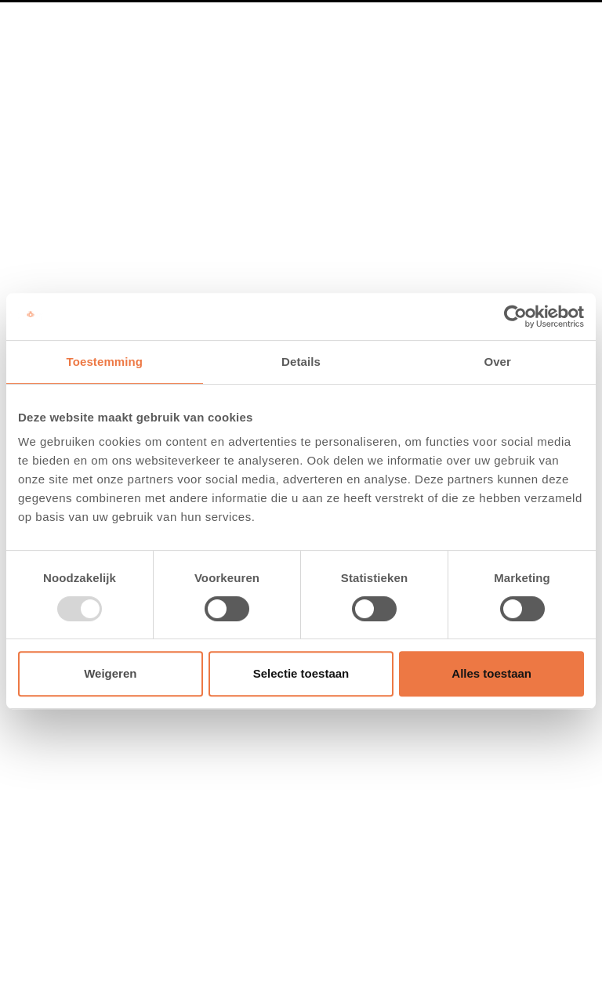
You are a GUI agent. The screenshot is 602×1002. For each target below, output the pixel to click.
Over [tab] (497, 361)
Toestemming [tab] (105, 361)
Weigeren (110, 673)
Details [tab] (301, 361)
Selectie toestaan (301, 673)
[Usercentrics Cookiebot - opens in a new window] (515, 316)
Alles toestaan (491, 673)
